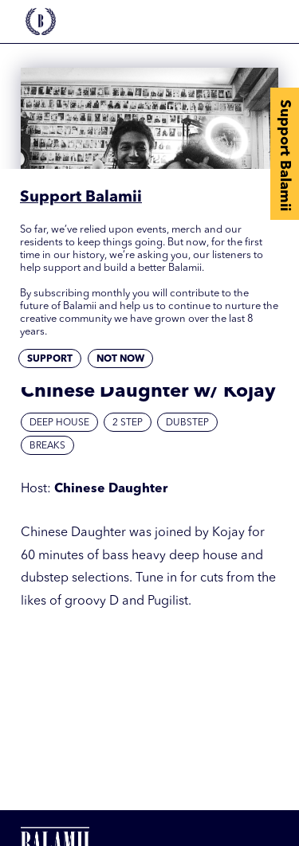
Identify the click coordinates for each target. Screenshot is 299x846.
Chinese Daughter (110, 489)
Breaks (47, 446)
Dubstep (187, 423)
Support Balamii (284, 155)
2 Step (127, 423)
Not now (120, 359)
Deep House (59, 423)
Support (50, 359)
